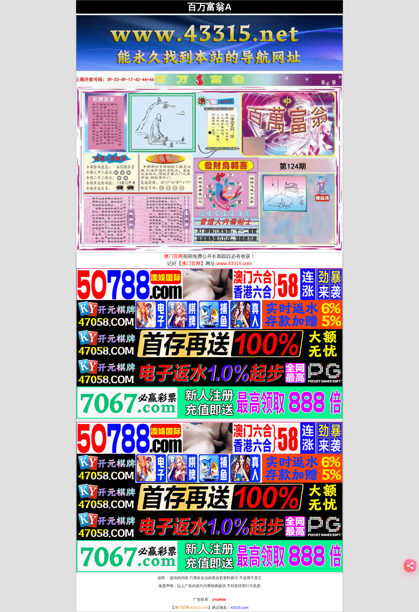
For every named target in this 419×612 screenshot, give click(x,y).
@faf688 (219, 600)
